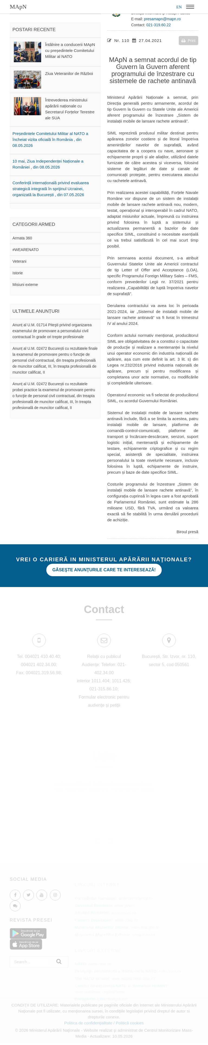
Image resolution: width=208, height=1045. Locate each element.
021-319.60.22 (158, 25)
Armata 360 (22, 238)
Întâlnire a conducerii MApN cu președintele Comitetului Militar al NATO (70, 50)
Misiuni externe (25, 284)
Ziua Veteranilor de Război (69, 73)
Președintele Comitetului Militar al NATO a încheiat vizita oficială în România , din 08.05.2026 (50, 139)
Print (188, 40)
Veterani (19, 261)
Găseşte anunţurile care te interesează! (104, 570)
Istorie (17, 273)
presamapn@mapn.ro (162, 19)
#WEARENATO (25, 250)
